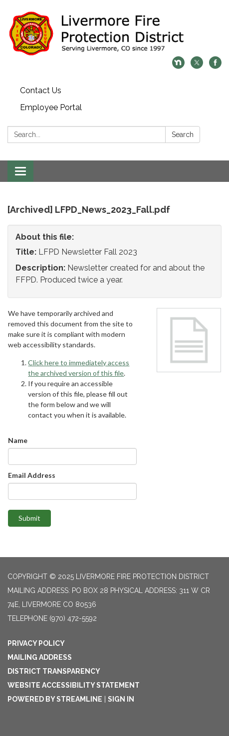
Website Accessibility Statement (73, 685)
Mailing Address (39, 657)
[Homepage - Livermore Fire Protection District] (114, 33)
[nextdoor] (178, 66)
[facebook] (215, 66)
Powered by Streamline (54, 699)
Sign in (121, 699)
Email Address (31, 475)
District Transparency (53, 671)
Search (183, 135)
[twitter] (197, 66)
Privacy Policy (36, 643)
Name (17, 440)
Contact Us (40, 90)
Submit (29, 518)
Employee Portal (51, 107)
